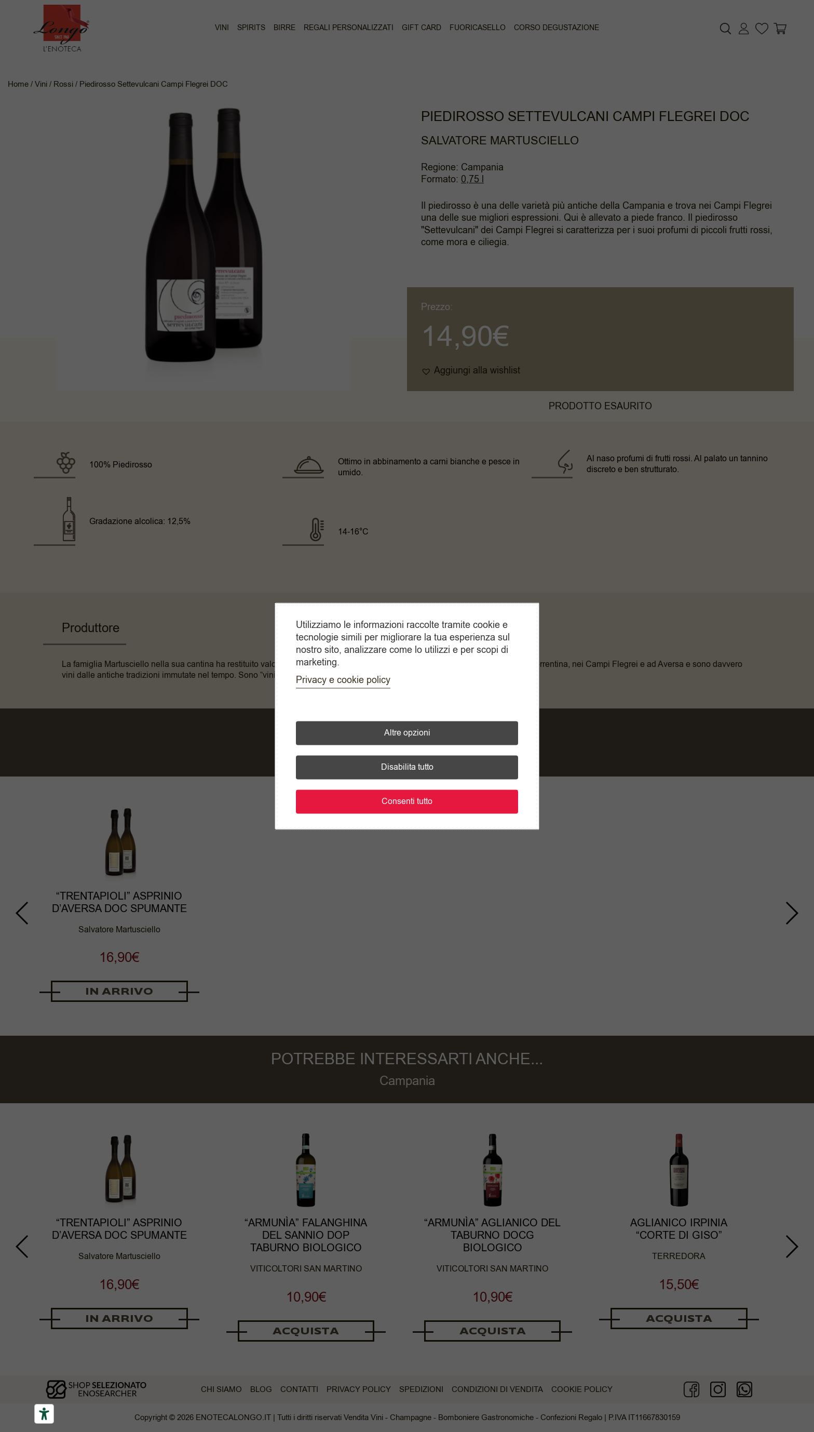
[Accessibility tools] (44, 1414)
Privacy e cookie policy (343, 680)
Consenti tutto (407, 801)
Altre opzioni (407, 733)
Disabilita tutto (407, 767)
